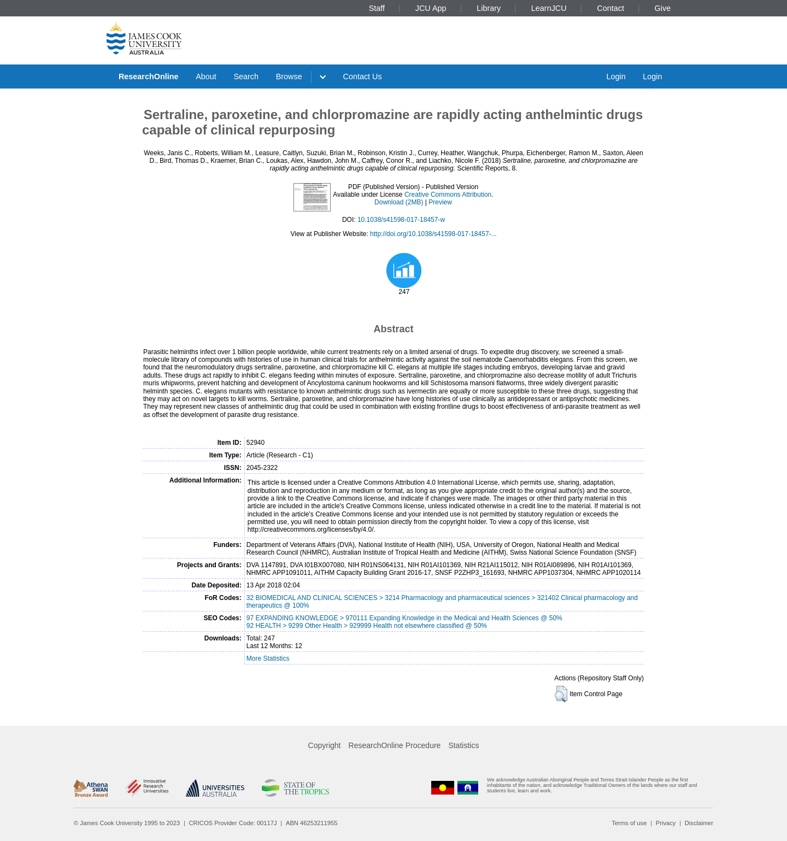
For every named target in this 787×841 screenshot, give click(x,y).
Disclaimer (699, 823)
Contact (610, 8)
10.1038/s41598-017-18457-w (401, 220)
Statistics (463, 745)
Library (489, 8)
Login (615, 76)
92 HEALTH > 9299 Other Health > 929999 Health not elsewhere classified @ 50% (366, 626)
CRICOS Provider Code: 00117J (233, 823)
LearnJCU (549, 8)
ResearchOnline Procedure (395, 745)
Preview (440, 202)
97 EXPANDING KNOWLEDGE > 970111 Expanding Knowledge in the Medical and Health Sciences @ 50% (404, 618)
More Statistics (268, 658)
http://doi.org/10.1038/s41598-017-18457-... (433, 234)
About (206, 76)
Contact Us (362, 76)
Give (663, 8)
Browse (289, 76)
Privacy (666, 823)
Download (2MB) (398, 202)
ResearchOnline (149, 76)
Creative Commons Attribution (447, 194)
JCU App (431, 8)
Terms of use (629, 823)
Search (246, 76)
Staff (377, 8)
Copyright (324, 745)
